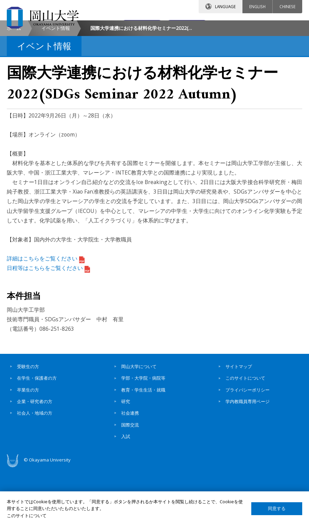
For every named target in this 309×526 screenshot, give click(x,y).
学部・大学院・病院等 (143, 435)
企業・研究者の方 (34, 458)
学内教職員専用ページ (247, 458)
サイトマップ (238, 423)
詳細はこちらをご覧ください (46, 315)
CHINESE (287, 6)
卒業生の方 (28, 447)
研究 (125, 458)
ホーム (14, 85)
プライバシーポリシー (247, 447)
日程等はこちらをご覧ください (48, 325)
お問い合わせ (123, 26)
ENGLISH (257, 6)
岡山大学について (139, 423)
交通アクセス (183, 26)
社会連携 (130, 470)
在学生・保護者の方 (37, 435)
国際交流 (130, 482)
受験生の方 (28, 423)
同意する (277, 508)
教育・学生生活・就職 (143, 447)
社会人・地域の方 (34, 470)
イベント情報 (55, 85)
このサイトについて (245, 435)
